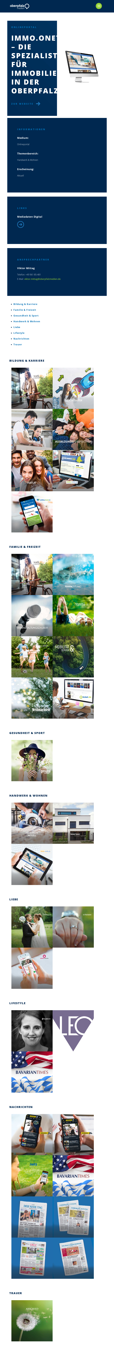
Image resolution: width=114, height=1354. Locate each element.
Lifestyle (19, 332)
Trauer (17, 344)
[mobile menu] (99, 6)
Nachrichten (21, 338)
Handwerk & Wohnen (26, 321)
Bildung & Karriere (25, 304)
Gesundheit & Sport (26, 315)
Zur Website (24, 103)
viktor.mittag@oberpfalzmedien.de (38, 278)
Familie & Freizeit (24, 309)
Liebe (16, 327)
